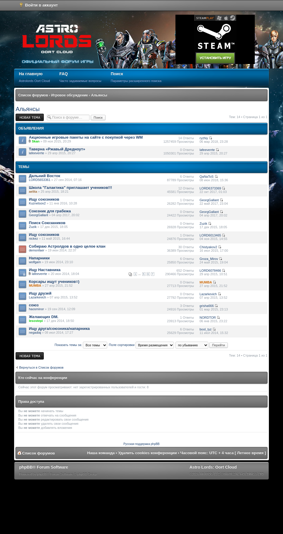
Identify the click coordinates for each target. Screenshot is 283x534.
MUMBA (35, 285)
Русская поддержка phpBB (141, 444)
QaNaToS (207, 176)
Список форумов (33, 95)
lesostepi (36, 321)
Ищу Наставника (45, 270)
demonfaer (36, 250)
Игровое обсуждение (69, 95)
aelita (33, 191)
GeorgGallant (209, 200)
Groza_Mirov (209, 259)
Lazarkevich (37, 297)
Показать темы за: (81, 345)
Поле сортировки (141, 345)
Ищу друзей (40, 293)
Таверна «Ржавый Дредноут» (57, 149)
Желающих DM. (43, 317)
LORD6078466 (210, 270)
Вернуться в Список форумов (41, 367)
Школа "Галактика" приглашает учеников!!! (70, 187)
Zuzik (32, 227)
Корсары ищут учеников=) (54, 281)
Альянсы (99, 95)
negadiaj (35, 332)
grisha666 (207, 306)
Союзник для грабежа (50, 211)
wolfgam (35, 262)
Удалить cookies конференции (147, 453)
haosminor (36, 309)
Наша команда (101, 453)
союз (33, 305)
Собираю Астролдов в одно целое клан (67, 246)
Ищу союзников (44, 199)
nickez (33, 238)
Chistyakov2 (208, 247)
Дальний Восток (44, 176)
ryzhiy (204, 138)
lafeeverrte (36, 153)
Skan (35, 141)
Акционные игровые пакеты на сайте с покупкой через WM (86, 137)
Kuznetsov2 (37, 203)
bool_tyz (206, 329)
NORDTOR (208, 317)
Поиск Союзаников (47, 223)
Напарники (39, 258)
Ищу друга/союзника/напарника (59, 328)
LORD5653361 (39, 180)
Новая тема (30, 117)
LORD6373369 (210, 188)
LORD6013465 (210, 235)
